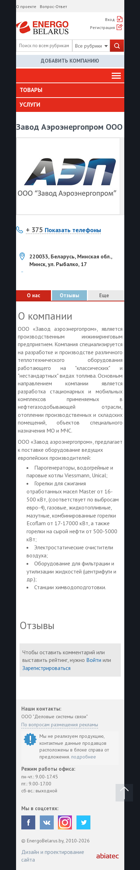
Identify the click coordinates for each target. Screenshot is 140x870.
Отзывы (69, 295)
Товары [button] (31, 90)
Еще (106, 295)
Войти (93, 659)
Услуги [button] (30, 104)
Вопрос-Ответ (53, 6)
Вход (110, 19)
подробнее (83, 757)
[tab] (70, 90)
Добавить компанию (70, 60)
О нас (33, 295)
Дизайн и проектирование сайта (52, 855)
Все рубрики (91, 46)
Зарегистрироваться (46, 667)
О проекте (26, 6)
